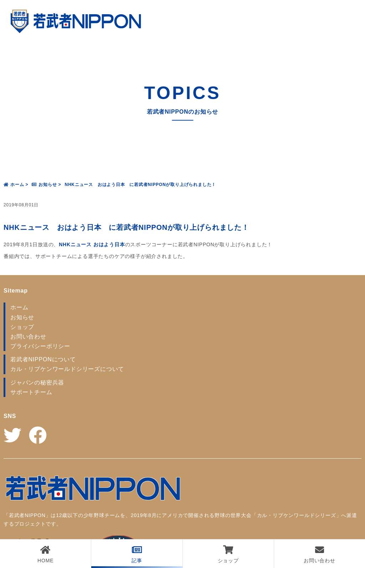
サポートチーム (31, 392)
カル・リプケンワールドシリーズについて (67, 369)
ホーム (19, 307)
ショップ (22, 327)
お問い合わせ (28, 337)
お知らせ (22, 317)
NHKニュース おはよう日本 (92, 244)
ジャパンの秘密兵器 (37, 382)
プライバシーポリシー (40, 346)
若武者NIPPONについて (43, 359)
